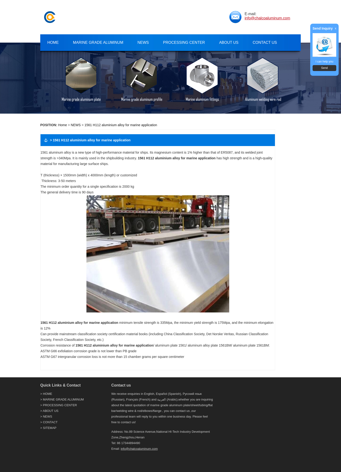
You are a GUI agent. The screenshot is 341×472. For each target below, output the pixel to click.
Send (324, 68)
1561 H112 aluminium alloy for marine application (121, 125)
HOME (47, 394)
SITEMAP (49, 428)
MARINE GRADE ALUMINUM (63, 399)
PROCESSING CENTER (60, 405)
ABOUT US (50, 411)
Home (62, 125)
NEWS (76, 125)
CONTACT (50, 422)
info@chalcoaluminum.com (267, 18)
